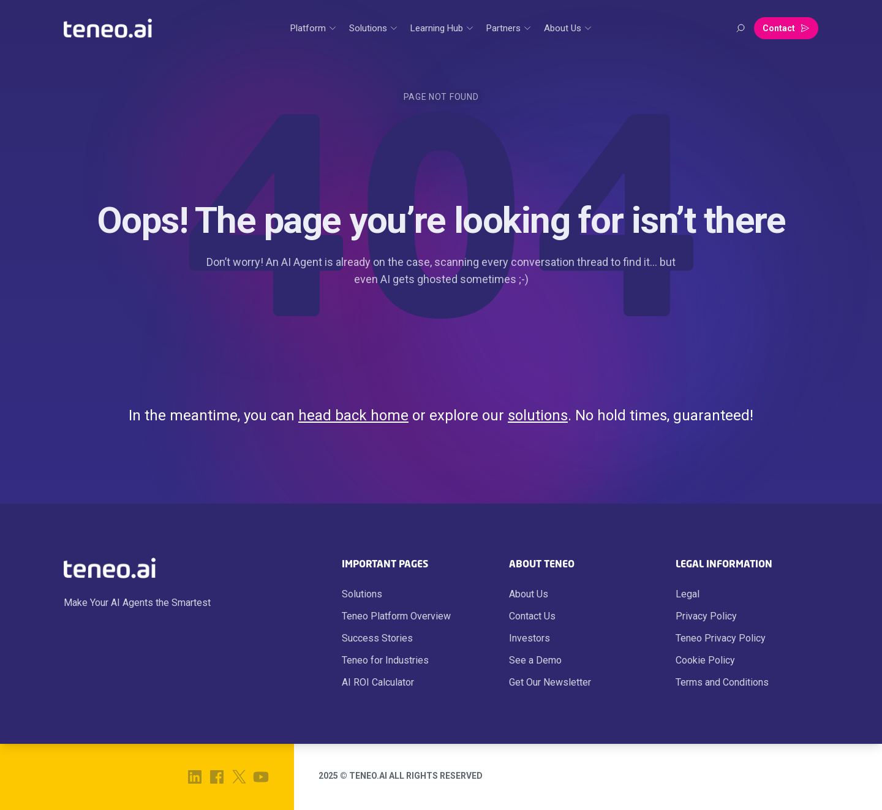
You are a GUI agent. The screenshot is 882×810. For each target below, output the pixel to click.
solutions (538, 415)
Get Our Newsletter (550, 682)
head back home (353, 415)
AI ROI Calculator (378, 682)
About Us (528, 594)
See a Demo (535, 660)
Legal (687, 594)
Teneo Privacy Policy (721, 638)
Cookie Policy (705, 660)
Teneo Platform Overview (396, 616)
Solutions (362, 594)
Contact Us (532, 616)
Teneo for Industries (385, 660)
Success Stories (377, 638)
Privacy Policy (706, 616)
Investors (529, 638)
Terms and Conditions (722, 682)
